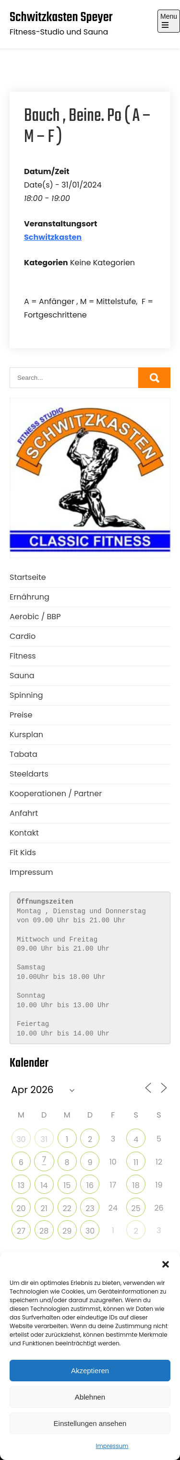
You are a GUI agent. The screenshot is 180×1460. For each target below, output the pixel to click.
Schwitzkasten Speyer (61, 17)
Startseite (28, 577)
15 (67, 1185)
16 (90, 1185)
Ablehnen (90, 1397)
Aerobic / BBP (35, 616)
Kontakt (24, 832)
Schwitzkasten (53, 237)
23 (90, 1208)
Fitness (23, 655)
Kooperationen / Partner (56, 793)
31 (44, 1139)
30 (20, 1139)
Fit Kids (23, 852)
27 (21, 1230)
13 (21, 1185)
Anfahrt (24, 813)
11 (135, 1162)
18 (136, 1185)
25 (136, 1208)
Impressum (112, 1446)
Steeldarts (29, 773)
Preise (21, 714)
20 (20, 1208)
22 (66, 1208)
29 (67, 1230)
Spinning (26, 695)
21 (44, 1208)
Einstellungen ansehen (90, 1423)
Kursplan (26, 734)
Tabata (23, 754)
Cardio (23, 636)
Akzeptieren (90, 1370)
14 (44, 1185)
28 (43, 1230)
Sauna (22, 675)
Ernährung (29, 596)
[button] (165, 1264)
